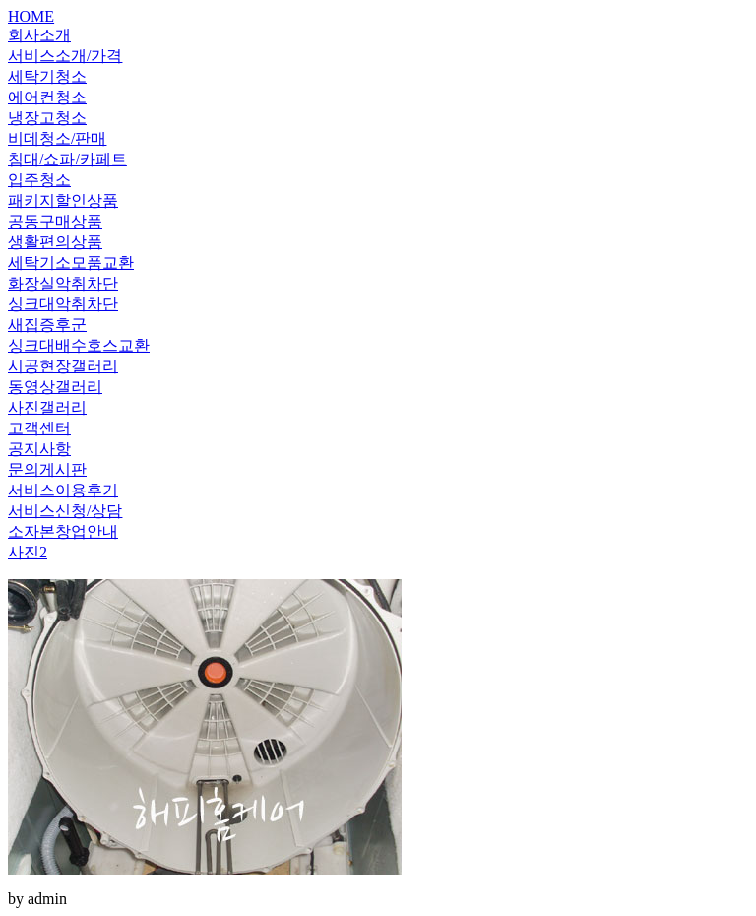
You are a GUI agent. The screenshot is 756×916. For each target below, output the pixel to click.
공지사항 (39, 448)
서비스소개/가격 (65, 55)
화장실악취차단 (63, 283)
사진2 (27, 552)
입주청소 (39, 179)
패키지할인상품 (63, 200)
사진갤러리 (47, 407)
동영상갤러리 (55, 386)
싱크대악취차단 (63, 303)
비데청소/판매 (57, 138)
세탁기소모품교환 (71, 262)
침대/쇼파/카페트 (67, 159)
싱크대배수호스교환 (79, 345)
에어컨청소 (47, 97)
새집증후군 (47, 324)
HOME (31, 16)
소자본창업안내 (63, 531)
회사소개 (39, 35)
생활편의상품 (55, 241)
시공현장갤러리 (63, 366)
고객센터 (39, 428)
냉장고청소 (47, 117)
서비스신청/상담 (65, 510)
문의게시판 (47, 469)
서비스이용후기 (63, 490)
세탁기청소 (47, 76)
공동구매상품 (55, 221)
